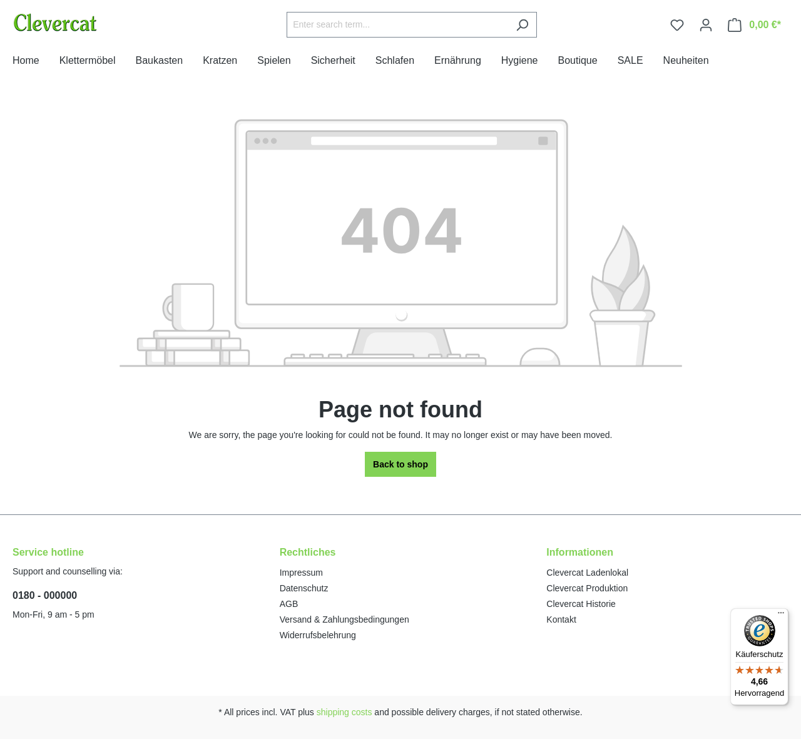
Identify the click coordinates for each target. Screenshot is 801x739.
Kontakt (561, 619)
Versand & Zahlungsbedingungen (344, 619)
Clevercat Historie (580, 604)
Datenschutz (304, 588)
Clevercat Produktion (587, 588)
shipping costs (344, 712)
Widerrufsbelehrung (318, 635)
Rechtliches (308, 552)
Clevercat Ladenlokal (587, 573)
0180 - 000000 (45, 595)
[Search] (522, 25)
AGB (289, 604)
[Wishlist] (677, 25)
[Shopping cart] (754, 25)
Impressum (301, 573)
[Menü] (780, 615)
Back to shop (400, 464)
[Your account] (705, 25)
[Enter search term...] (397, 25)
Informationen (579, 552)
